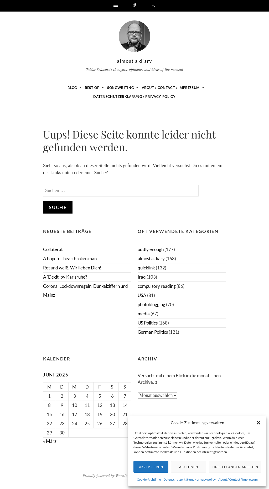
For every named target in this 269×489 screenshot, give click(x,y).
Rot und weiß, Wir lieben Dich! (72, 267)
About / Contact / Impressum (238, 479)
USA (142, 295)
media (144, 313)
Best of (92, 88)
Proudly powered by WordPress (107, 475)
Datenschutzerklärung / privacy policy (189, 479)
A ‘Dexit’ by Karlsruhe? (65, 277)
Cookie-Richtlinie (149, 479)
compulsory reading (157, 286)
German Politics (153, 332)
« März (49, 441)
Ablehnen (188, 467)
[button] (258, 422)
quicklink (146, 267)
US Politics (148, 323)
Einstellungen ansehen (235, 467)
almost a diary (134, 61)
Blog (72, 88)
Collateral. (53, 249)
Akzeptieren (151, 467)
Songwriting (120, 88)
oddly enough (151, 249)
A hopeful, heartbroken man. (70, 258)
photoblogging (151, 304)
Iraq (142, 277)
